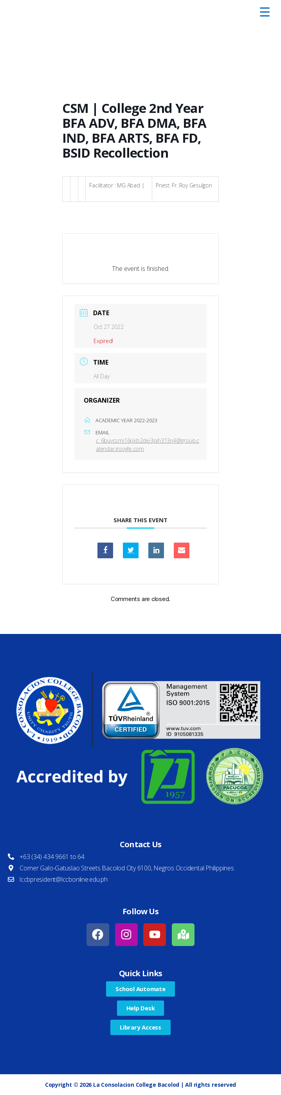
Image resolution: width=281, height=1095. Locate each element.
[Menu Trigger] (264, 12)
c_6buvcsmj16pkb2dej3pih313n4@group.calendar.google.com (147, 444)
